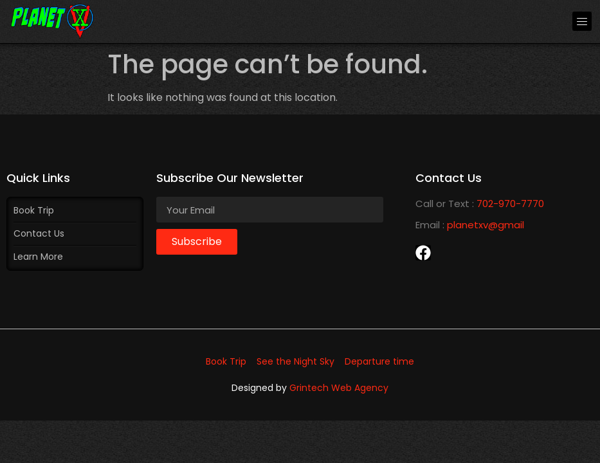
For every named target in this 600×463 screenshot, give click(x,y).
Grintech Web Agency (338, 387)
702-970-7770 (510, 203)
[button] (582, 21)
